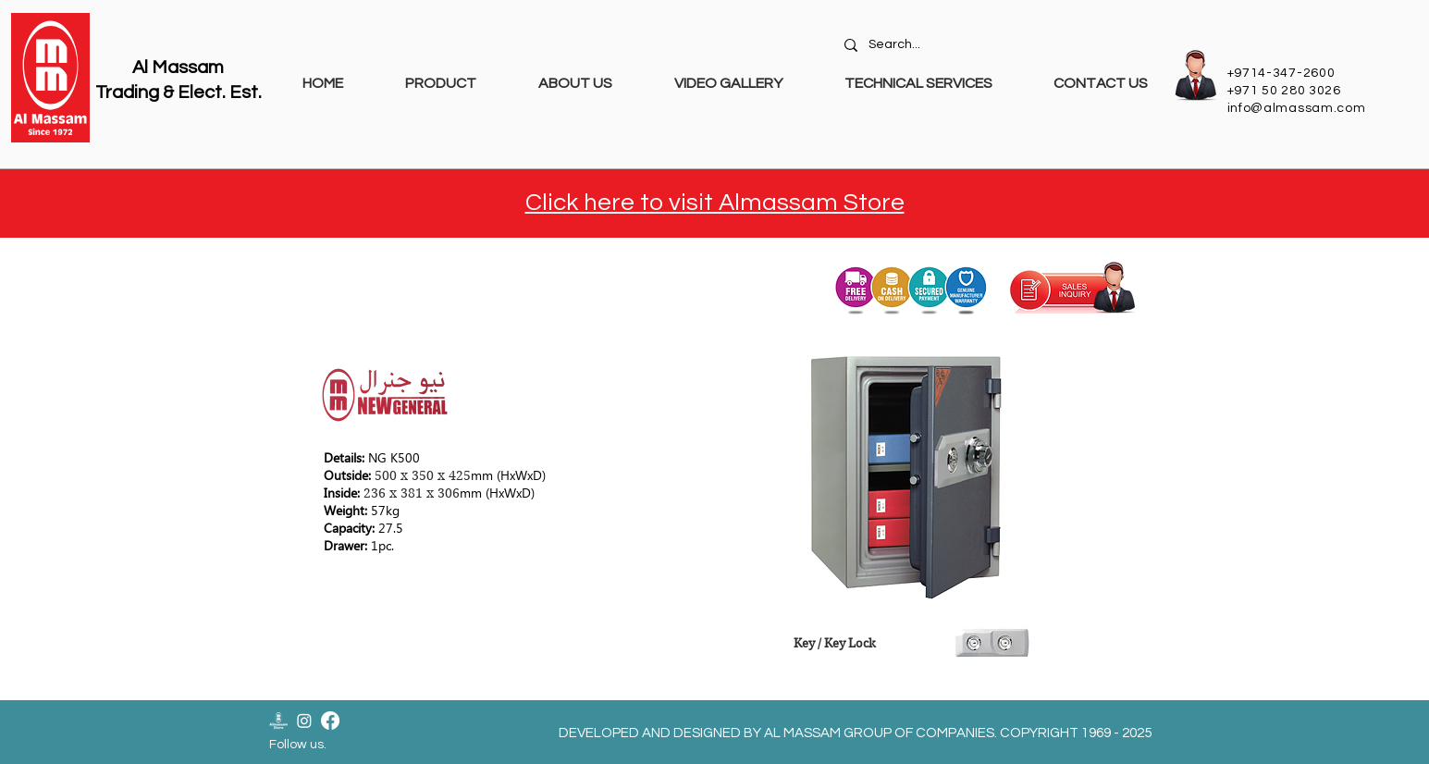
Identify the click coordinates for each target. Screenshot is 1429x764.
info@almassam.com (1296, 108)
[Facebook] (330, 720)
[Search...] (998, 45)
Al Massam (178, 67)
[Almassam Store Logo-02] (278, 720)
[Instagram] (304, 720)
